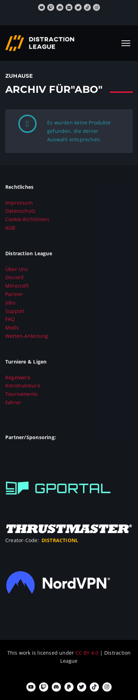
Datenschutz (20, 210)
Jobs (10, 302)
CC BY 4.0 (88, 652)
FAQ (10, 319)
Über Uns (16, 269)
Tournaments (21, 394)
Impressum (19, 202)
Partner (14, 294)
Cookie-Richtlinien (27, 219)
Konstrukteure (22, 385)
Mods (12, 327)
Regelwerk (17, 377)
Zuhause (19, 75)
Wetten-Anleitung (26, 336)
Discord (14, 277)
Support (15, 311)
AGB (10, 227)
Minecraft (17, 285)
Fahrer (13, 402)
